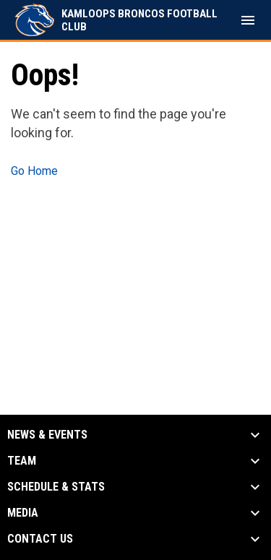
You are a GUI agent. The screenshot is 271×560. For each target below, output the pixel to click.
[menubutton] (248, 20)
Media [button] (22, 513)
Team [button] (21, 461)
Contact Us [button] (40, 539)
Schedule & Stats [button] (56, 487)
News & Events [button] (47, 435)
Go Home (34, 171)
